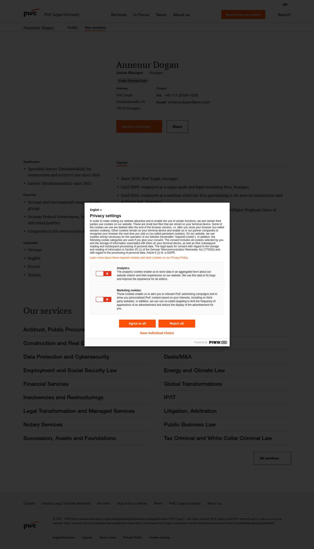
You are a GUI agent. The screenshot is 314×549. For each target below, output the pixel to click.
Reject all (177, 323)
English (96, 210)
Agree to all (137, 323)
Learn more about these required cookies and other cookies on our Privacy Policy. (139, 257)
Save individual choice (157, 333)
